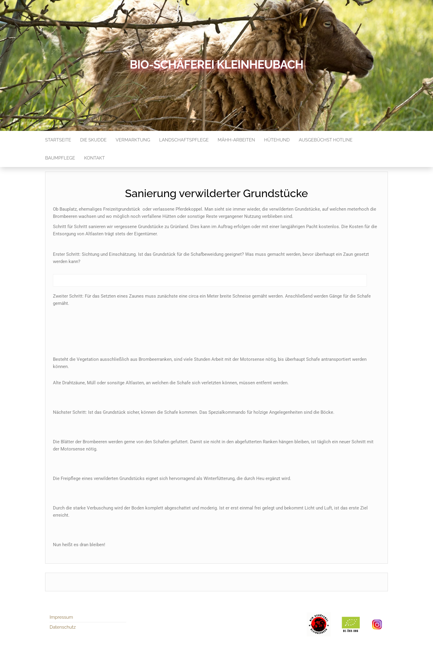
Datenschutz (63, 627)
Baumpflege (60, 158)
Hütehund (277, 140)
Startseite (58, 140)
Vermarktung (133, 140)
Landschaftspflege (184, 140)
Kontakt (94, 158)
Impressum (61, 617)
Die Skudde (93, 140)
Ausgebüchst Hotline (326, 140)
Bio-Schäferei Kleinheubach (216, 64)
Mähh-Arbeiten (236, 140)
